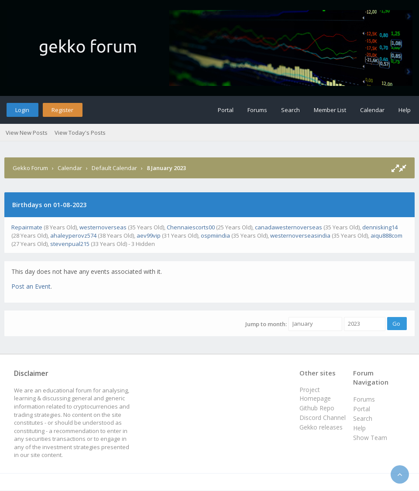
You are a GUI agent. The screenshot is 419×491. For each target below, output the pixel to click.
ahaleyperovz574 (73, 235)
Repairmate (26, 227)
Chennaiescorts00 (191, 227)
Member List (330, 110)
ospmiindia (215, 235)
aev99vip (149, 235)
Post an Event (31, 286)
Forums (257, 110)
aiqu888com (386, 235)
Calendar (372, 110)
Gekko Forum (30, 168)
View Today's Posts (80, 132)
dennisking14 (380, 227)
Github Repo (316, 408)
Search (290, 110)
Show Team (370, 437)
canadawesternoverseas (288, 227)
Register (62, 110)
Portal (226, 110)
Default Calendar (114, 168)
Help (404, 110)
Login (22, 110)
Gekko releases (321, 427)
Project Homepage (315, 393)
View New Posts (27, 132)
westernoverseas (103, 227)
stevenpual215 (69, 244)
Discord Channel (322, 417)
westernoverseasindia (300, 235)
